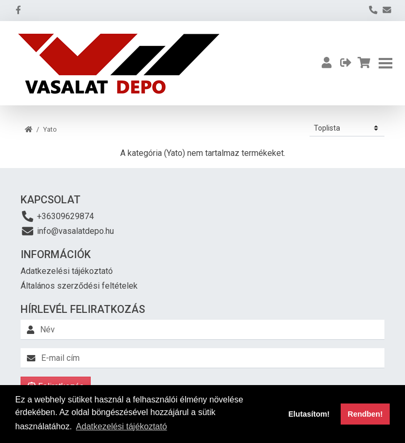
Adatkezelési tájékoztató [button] (121, 426)
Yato (50, 129)
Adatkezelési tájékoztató (67, 271)
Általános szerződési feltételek (79, 286)
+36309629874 (57, 216)
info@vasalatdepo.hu (67, 231)
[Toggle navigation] (385, 63)
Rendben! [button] (365, 414)
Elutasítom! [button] (309, 414)
